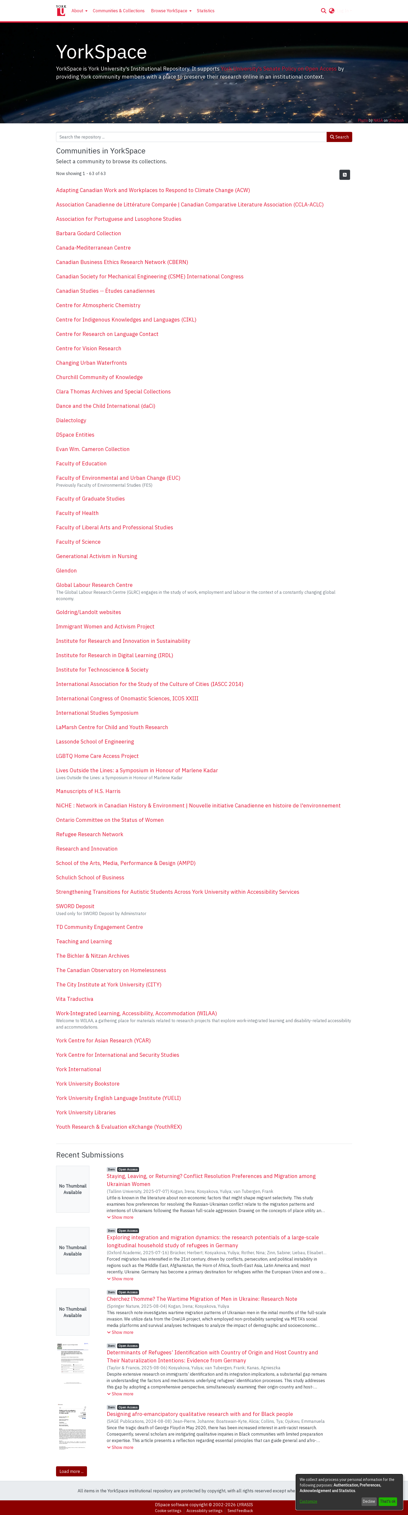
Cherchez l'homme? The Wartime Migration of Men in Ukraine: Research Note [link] (202, 1298)
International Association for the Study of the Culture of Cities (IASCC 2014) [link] (149, 684)
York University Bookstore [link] (88, 1083)
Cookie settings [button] (168, 1510)
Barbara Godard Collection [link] (88, 233)
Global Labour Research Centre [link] (94, 584)
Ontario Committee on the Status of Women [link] (110, 819)
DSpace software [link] (171, 1504)
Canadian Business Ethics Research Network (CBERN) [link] (122, 262)
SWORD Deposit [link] (75, 906)
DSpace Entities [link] (75, 434)
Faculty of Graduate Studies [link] (90, 498)
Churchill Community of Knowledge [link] (99, 377)
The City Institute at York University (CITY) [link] (108, 984)
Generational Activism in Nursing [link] (96, 556)
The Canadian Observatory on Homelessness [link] (111, 970)
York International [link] (78, 1069)
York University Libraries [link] (86, 1112)
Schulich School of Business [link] (90, 877)
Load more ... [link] (72, 1471)
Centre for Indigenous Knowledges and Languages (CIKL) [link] (126, 319)
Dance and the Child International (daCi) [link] (105, 405)
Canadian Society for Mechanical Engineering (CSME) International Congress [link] (150, 276)
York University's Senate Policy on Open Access (279, 68)
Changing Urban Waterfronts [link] (91, 362)
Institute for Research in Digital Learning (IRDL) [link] (114, 655)
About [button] (77, 10)
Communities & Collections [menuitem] (119, 10)
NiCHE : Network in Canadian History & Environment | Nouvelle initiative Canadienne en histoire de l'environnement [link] (198, 805)
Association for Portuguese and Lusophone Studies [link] (118, 218)
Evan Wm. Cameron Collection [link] (93, 449)
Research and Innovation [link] (87, 848)
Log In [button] (343, 10)
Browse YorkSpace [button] (169, 10)
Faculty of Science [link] (78, 541)
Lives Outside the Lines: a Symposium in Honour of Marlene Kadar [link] (137, 770)
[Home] (61, 10)
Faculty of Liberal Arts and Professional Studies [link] (114, 527)
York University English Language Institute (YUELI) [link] (118, 1098)
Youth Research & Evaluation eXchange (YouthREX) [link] (119, 1126)
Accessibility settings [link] (205, 1510)
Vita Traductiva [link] (74, 998)
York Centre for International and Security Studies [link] (117, 1054)
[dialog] (349, 1492)
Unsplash (396, 120)
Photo (363, 120)
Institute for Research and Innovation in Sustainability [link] (123, 640)
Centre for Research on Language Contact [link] (107, 334)
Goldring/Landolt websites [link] (88, 612)
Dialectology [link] (71, 420)
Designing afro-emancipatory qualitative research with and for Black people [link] (200, 1413)
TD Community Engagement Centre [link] (99, 927)
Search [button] (339, 137)
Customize (308, 1501)
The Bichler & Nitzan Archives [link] (92, 955)
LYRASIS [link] (245, 1504)
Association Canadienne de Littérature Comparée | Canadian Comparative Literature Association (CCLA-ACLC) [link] (190, 204)
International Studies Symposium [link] (97, 712)
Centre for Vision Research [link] (88, 348)
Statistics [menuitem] (206, 10)
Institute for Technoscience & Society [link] (102, 669)
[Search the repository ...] (191, 137)
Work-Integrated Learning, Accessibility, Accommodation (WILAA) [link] (136, 1013)
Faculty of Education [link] (81, 463)
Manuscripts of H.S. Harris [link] (88, 791)
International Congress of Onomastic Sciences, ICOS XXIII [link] (127, 698)
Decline (369, 1501)
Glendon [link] (66, 570)
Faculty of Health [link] (77, 513)
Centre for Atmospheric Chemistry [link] (98, 305)
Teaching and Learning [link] (84, 941)
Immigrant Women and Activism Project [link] (105, 626)
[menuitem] (79, 10)
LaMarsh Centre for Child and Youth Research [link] (112, 727)
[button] (323, 10)
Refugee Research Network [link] (89, 834)
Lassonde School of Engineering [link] (95, 741)
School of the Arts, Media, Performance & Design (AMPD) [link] (126, 863)
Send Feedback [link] (240, 1510)
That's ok (387, 1501)
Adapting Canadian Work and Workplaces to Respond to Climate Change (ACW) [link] (153, 190)
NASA (378, 120)
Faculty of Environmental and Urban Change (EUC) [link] (118, 477)
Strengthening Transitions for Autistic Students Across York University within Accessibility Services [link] (177, 891)
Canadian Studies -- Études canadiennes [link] (105, 290)
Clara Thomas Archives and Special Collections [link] (113, 391)
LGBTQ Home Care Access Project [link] (97, 755)
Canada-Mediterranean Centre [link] (93, 247)
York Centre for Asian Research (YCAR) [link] (103, 1040)
